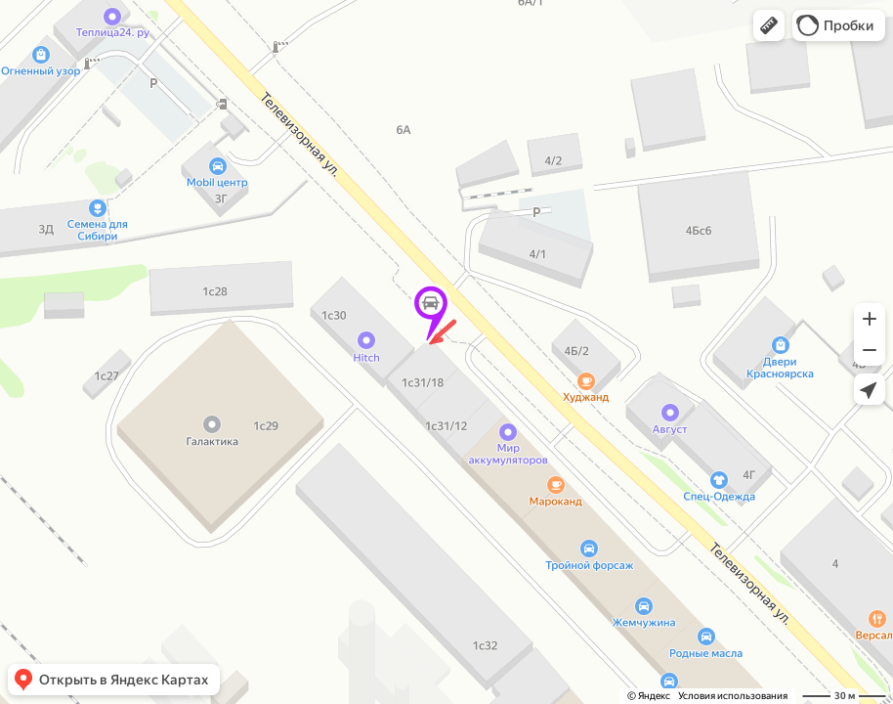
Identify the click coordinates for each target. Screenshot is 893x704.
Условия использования (732, 695)
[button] (769, 25)
